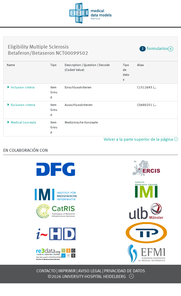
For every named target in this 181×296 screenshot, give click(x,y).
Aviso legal (90, 271)
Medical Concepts (21, 122)
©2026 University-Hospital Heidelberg (87, 277)
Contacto (46, 271)
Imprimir (67, 271)
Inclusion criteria (20, 87)
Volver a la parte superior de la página (141, 139)
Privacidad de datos (124, 271)
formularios (156, 49)
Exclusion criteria (21, 105)
